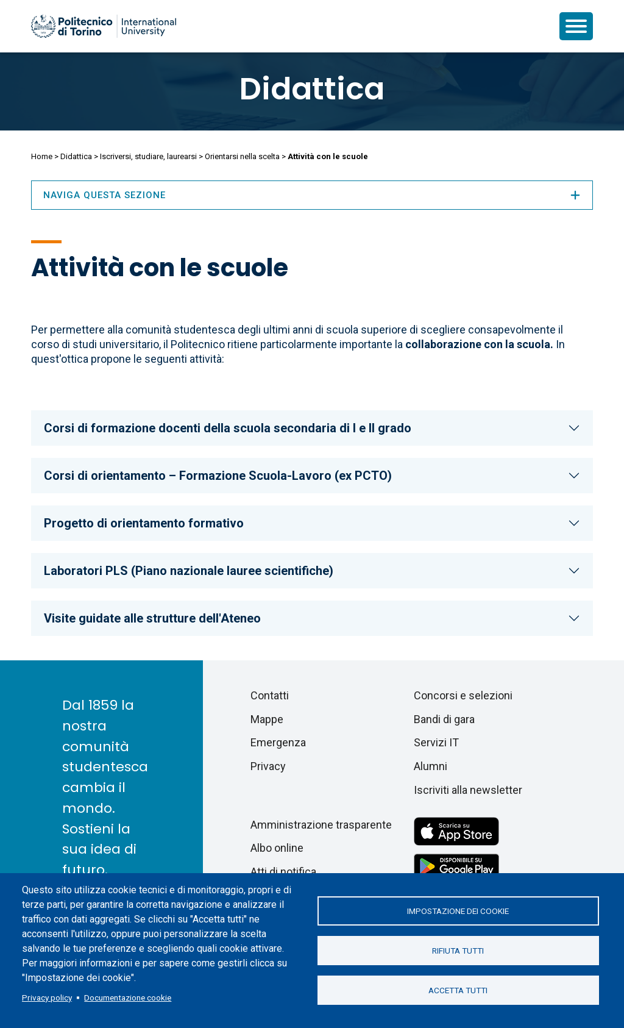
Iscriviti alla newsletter (468, 789)
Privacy (268, 766)
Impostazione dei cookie (458, 911)
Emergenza (278, 742)
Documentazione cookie (127, 997)
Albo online (276, 847)
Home (41, 156)
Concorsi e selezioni (463, 695)
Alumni (430, 766)
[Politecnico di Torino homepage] (103, 26)
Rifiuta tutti (458, 950)
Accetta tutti (458, 990)
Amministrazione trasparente (321, 824)
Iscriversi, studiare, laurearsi (148, 156)
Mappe (266, 719)
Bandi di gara (444, 719)
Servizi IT (436, 742)
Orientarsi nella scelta (242, 156)
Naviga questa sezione (312, 195)
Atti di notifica (283, 871)
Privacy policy (47, 997)
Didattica (312, 89)
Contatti (269, 695)
